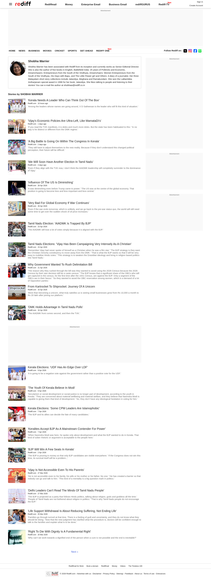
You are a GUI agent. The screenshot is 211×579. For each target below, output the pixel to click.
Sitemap (119, 574)
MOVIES (47, 50)
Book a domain (92, 566)
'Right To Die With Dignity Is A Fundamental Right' (59, 531)
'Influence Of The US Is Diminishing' (50, 182)
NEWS (22, 50)
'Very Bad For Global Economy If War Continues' (58, 202)
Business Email (118, 4)
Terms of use (149, 574)
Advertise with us (84, 574)
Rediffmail (51, 4)
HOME (12, 50)
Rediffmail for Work (76, 566)
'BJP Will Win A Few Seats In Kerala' (51, 449)
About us (138, 574)
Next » (74, 551)
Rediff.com (70, 574)
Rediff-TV (164, 4)
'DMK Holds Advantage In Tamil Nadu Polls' (55, 307)
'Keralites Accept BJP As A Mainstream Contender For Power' (67, 428)
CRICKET (60, 50)
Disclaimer (97, 574)
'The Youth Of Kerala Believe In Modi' (51, 387)
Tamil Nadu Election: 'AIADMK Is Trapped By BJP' (59, 223)
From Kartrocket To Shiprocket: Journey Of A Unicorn (61, 286)
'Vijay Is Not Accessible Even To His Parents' (56, 469)
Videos (122, 566)
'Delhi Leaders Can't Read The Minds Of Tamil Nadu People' (66, 490)
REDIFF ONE (102, 50)
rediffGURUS (142, 4)
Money (69, 4)
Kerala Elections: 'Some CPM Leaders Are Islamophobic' (64, 408)
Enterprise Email (90, 4)
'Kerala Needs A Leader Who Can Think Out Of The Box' (63, 100)
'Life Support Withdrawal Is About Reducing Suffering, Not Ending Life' (72, 511)
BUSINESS (34, 50)
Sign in (200, 2)
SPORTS (72, 50)
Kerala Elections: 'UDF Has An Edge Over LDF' (58, 367)
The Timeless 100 (135, 566)
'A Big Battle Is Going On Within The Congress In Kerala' (63, 141)
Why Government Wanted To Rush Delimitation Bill (60, 264)
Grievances (161, 574)
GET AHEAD (86, 50)
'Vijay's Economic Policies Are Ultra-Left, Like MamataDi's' (64, 120)
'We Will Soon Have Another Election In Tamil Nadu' (60, 161)
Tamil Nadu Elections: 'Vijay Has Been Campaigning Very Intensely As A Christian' (79, 244)
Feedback (129, 574)
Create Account (196, 5)
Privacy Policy (109, 574)
